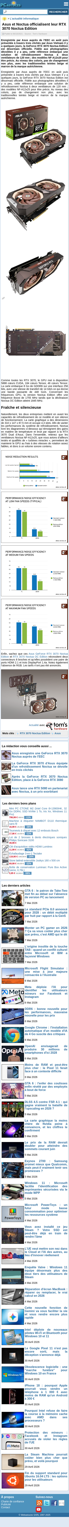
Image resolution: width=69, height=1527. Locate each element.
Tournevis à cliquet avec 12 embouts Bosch (33, 830)
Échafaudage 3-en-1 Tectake (25, 853)
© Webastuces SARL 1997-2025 (34, 1515)
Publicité (6, 1504)
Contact (5, 1507)
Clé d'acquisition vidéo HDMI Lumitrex (30, 846)
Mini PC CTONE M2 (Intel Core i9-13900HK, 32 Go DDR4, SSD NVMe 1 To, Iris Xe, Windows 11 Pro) (38, 811)
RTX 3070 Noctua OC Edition (30, 656)
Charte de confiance (12, 1501)
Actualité (34, 725)
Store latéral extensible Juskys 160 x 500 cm (34, 860)
